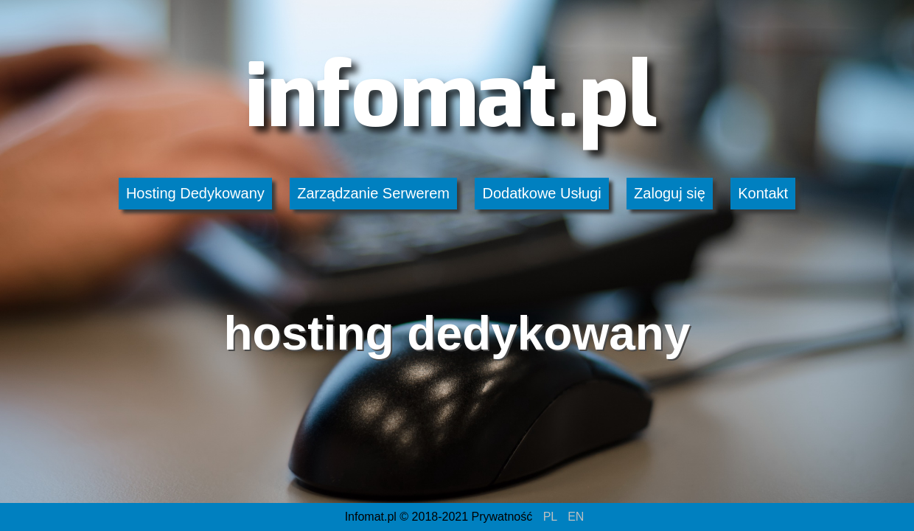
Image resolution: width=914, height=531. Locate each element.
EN (576, 516)
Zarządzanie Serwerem (373, 193)
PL (550, 516)
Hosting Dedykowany (195, 193)
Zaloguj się (669, 193)
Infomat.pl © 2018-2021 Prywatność (439, 516)
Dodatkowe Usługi (541, 193)
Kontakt (763, 193)
